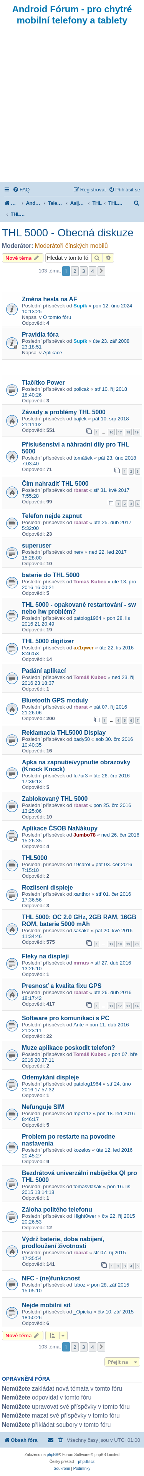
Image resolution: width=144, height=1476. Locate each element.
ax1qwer (83, 648)
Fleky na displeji (45, 956)
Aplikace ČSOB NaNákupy (60, 828)
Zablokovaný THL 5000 (55, 798)
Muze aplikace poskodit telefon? (68, 1047)
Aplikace (52, 352)
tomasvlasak (87, 1186)
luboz (79, 1285)
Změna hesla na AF (49, 299)
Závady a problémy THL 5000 (64, 412)
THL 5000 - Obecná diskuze (68, 233)
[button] (101, 271)
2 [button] (74, 270)
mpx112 (82, 1113)
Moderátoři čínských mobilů (71, 245)
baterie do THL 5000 (50, 575)
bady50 (81, 739)
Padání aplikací (44, 670)
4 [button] (92, 270)
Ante (78, 1025)
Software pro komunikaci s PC (65, 1018)
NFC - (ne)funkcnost (51, 1278)
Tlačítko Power (43, 382)
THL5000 (34, 858)
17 (120, 432)
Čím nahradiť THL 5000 (55, 483)
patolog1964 (87, 618)
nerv (78, 552)
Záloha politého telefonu (57, 1209)
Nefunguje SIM (43, 1107)
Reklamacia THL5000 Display (64, 732)
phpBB (52, 1455)
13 (128, 1005)
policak (81, 389)
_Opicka (82, 1312)
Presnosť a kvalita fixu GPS (61, 986)
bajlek (79, 419)
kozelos (82, 1150)
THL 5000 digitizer (48, 641)
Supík (80, 306)
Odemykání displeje (50, 1077)
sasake (81, 930)
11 (111, 1005)
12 (120, 1005)
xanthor (81, 894)
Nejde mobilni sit (46, 1305)
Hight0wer (84, 1216)
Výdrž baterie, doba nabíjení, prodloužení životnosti (63, 1242)
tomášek (83, 458)
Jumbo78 (84, 835)
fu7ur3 (80, 776)
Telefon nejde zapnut (52, 516)
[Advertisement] (72, 106)
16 (111, 432)
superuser (36, 545)
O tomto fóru (57, 317)
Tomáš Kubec (89, 581)
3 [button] (83, 270)
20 (137, 943)
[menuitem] (21, 189)
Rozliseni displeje (47, 887)
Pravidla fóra (40, 334)
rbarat (80, 490)
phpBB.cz (86, 1461)
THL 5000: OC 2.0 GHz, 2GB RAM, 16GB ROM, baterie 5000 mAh (79, 920)
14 (137, 1005)
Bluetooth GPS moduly (55, 700)
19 (137, 432)
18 (128, 432)
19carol (81, 864)
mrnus (81, 963)
